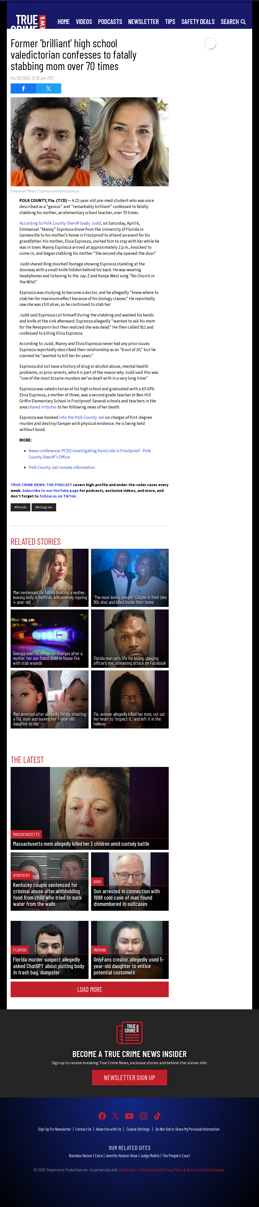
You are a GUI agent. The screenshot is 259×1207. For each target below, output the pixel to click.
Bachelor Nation (80, 1155)
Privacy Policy (173, 1169)
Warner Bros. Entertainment (139, 1169)
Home (64, 21)
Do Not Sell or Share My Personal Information (188, 1128)
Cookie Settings (138, 1128)
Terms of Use (195, 1169)
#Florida (20, 507)
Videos (84, 21)
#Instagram (43, 507)
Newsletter (143, 21)
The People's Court (176, 1155)
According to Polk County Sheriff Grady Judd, (60, 223)
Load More (89, 989)
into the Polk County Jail (81, 418)
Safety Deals (198, 21)
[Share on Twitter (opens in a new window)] (48, 88)
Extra (99, 1155)
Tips (170, 21)
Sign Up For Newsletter (54, 1128)
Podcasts (110, 21)
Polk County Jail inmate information (62, 468)
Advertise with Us (108, 1128)
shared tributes (42, 407)
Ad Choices (216, 1169)
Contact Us (83, 1128)
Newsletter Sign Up (129, 1077)
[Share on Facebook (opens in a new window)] (23, 88)
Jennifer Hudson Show (121, 1155)
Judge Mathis (150, 1155)
